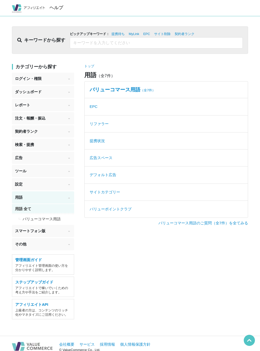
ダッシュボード (42, 92)
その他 (42, 244)
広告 (42, 158)
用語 (42, 197)
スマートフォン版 (42, 231)
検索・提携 (42, 144)
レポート (42, 105)
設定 (42, 184)
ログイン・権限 (42, 78)
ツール (42, 171)
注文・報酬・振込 (42, 118)
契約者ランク (42, 131)
